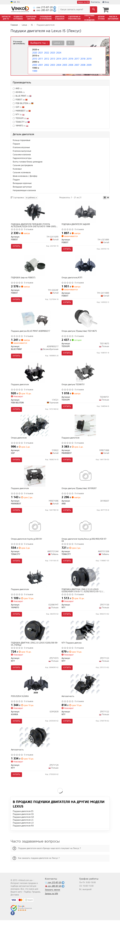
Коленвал (17, 168)
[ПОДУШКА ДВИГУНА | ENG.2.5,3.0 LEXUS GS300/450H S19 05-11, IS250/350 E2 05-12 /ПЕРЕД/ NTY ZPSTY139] (85, 596)
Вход (106, 2)
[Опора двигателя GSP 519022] (34, 436)
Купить (17, 246)
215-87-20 (43, 7)
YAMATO (20, 125)
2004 (58, 63)
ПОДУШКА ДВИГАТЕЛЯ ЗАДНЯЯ (77, 225)
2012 (46, 58)
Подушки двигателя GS (23, 843)
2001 (40, 63)
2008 (82, 63)
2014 (58, 58)
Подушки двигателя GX (23, 846)
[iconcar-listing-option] (108, 197)
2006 (70, 63)
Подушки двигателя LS (23, 848)
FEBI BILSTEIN (24, 103)
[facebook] (13, 942)
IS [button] (68, 42)
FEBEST (20, 99)
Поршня (16, 143)
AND (17, 88)
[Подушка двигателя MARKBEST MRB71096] (34, 489)
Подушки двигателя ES (23, 840)
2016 (70, 58)
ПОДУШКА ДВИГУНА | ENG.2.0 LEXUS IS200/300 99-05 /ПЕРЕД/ (33, 666)
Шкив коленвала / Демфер (25, 175)
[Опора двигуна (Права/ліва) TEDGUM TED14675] (85, 324)
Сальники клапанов (22, 154)
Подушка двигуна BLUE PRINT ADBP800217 (31, 337)
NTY (18, 114)
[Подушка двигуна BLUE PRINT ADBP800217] (35, 324)
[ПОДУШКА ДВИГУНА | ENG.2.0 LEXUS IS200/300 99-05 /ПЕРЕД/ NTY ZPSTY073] (35, 652)
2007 (76, 63)
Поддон (16, 179)
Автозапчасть (69, 721)
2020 (34, 52)
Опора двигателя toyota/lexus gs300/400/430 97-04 (85, 556)
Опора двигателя (20, 449)
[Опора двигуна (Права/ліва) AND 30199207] (85, 489)
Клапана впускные (21, 147)
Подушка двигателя (21, 393)
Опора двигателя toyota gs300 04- (27, 555)
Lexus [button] (57, 42)
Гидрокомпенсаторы (22, 157)
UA (13, 2)
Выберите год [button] (38, 42)
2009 (88, 63)
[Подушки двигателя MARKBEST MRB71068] (85, 436)
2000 (34, 63)
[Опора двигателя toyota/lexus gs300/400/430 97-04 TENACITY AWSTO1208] (85, 543)
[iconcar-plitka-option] (104, 197)
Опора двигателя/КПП (73, 281)
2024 (58, 52)
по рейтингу (31, 197)
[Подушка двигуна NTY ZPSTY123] (85, 652)
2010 (34, 58)
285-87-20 (43, 10)
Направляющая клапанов (24, 190)
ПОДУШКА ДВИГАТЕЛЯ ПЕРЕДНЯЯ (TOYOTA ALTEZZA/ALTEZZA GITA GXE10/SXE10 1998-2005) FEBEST (34, 226)
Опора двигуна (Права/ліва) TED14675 (80, 337)
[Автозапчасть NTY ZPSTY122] (85, 708)
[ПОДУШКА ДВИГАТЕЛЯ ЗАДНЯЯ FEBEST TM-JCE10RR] (85, 212)
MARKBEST (23, 110)
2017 (76, 58)
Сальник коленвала (22, 172)
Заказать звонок (52, 918)
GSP (20, 106)
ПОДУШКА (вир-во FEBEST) (24, 281)
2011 (40, 58)
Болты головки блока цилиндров (27, 161)
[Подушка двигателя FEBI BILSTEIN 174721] (34, 380)
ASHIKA (19, 92)
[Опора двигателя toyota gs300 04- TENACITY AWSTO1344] (34, 543)
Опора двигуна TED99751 (74, 393)
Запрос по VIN (83, 2)
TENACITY (23, 121)
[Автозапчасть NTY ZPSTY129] (35, 764)
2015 (64, 58)
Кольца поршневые (21, 140)
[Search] (93, 9)
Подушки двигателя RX (23, 854)
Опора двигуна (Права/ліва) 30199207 (80, 502)
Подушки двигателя (71, 449)
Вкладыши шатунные (22, 186)
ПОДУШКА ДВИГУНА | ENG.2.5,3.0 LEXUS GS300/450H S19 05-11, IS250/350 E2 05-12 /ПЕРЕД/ (83, 610)
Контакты (95, 2)
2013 (52, 58)
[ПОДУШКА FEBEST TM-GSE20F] (34, 268)
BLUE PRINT (23, 95)
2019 (88, 58)
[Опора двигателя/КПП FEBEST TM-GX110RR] (85, 268)
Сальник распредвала (23, 165)
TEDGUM (21, 118)
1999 (34, 69)
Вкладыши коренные (22, 183)
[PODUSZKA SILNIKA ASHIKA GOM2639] (35, 708)
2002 (46, 63)
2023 (52, 52)
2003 (52, 63)
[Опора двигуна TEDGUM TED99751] (85, 380)
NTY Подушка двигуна (72, 665)
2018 (82, 58)
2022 (46, 52)
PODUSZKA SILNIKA (21, 721)
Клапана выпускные (22, 150)
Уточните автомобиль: (19, 42)
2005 (64, 63)
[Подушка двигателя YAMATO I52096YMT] (35, 596)
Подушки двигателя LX (23, 851)
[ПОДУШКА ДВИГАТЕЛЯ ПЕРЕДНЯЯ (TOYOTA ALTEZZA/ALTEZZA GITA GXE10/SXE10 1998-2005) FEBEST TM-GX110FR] (34, 212)
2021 (40, 52)
